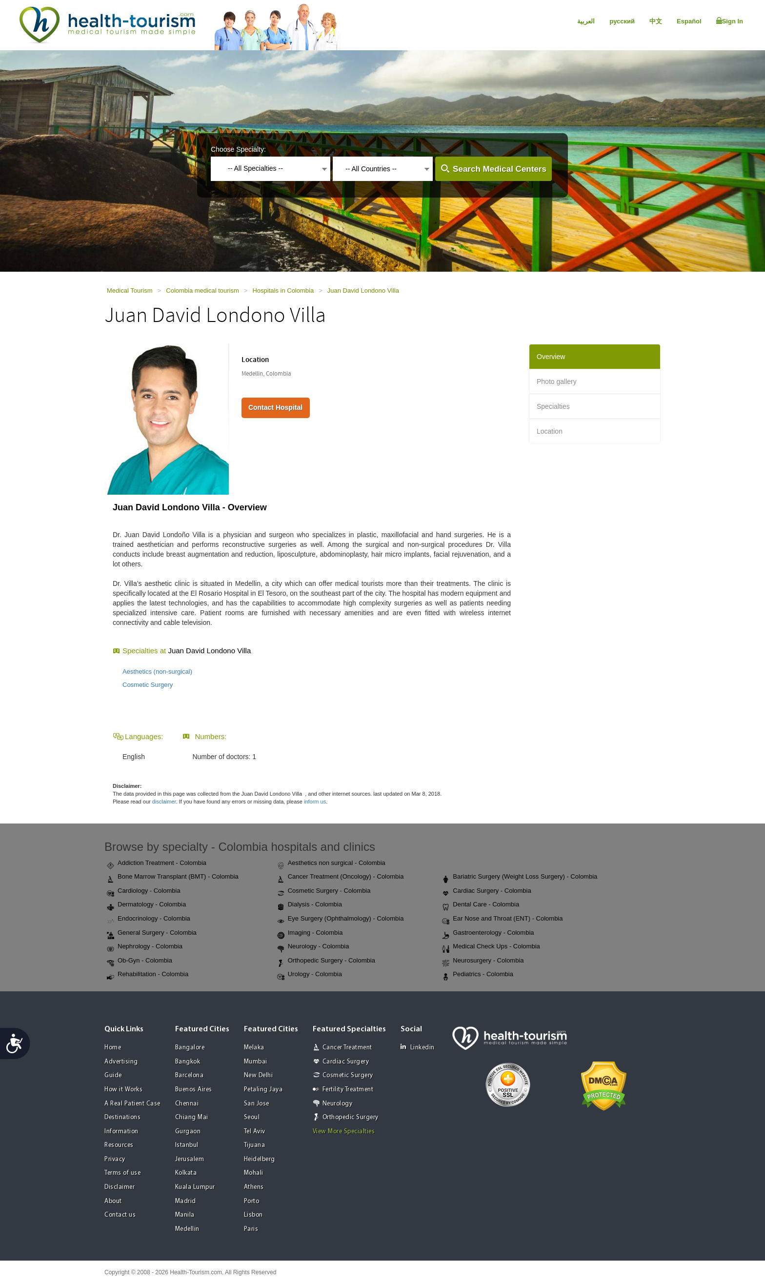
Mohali (253, 1173)
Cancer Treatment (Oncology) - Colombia (340, 877)
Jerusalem (189, 1159)
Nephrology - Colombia (144, 947)
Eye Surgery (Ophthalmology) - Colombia (340, 919)
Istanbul (187, 1145)
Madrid (185, 1201)
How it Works (123, 1089)
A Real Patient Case (132, 1104)
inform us (315, 801)
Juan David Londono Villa (363, 290)
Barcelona (189, 1075)
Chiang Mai (191, 1117)
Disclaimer (119, 1187)
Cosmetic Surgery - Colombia (324, 891)
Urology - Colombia (309, 974)
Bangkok (188, 1062)
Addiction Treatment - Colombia (156, 863)
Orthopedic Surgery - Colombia (326, 961)
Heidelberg (259, 1159)
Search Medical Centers (499, 169)
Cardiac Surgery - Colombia (486, 891)
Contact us (120, 1215)
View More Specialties (344, 1131)
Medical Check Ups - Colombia (491, 947)
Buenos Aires (193, 1089)
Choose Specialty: (238, 149)
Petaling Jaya (263, 1089)
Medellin (187, 1229)
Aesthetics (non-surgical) (157, 671)
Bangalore (190, 1047)
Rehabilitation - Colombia (147, 974)
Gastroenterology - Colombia (488, 933)
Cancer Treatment (347, 1047)
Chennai (187, 1104)
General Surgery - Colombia (152, 933)
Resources (119, 1145)
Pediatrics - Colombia (477, 974)
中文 (655, 21)
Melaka (254, 1047)
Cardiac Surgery (345, 1062)
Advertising (121, 1062)
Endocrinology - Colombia (148, 919)
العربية (586, 21)
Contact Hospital (275, 407)
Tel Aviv (254, 1131)
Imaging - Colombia (310, 933)
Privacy (114, 1159)
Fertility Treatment (348, 1089)
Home (112, 1047)
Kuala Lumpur (195, 1187)
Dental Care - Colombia (480, 905)
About (113, 1201)
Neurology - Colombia (313, 947)
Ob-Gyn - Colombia (139, 961)
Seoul (252, 1117)
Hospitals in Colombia (283, 290)
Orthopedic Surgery (350, 1117)
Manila (185, 1215)
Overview (551, 357)
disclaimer (164, 801)
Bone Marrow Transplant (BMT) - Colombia (173, 877)
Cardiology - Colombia (144, 891)
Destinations (122, 1117)
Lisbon (253, 1215)
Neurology (337, 1104)
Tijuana (254, 1145)
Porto (252, 1201)
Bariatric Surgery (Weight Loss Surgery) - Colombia (519, 877)
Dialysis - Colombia (309, 905)
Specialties (553, 406)
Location (550, 431)
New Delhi (258, 1075)
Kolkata (186, 1173)
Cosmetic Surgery (147, 684)
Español (689, 21)
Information (121, 1131)
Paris (251, 1229)
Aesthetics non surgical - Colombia (331, 863)
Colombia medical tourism (202, 290)
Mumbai (255, 1062)
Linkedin (418, 1047)
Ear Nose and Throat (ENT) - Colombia (502, 919)
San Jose (256, 1104)
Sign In (729, 21)
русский (622, 21)
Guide (113, 1075)
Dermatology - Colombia (146, 905)
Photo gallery (557, 381)
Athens (254, 1187)
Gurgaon (188, 1131)
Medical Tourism (130, 290)
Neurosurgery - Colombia (482, 961)
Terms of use (122, 1173)
